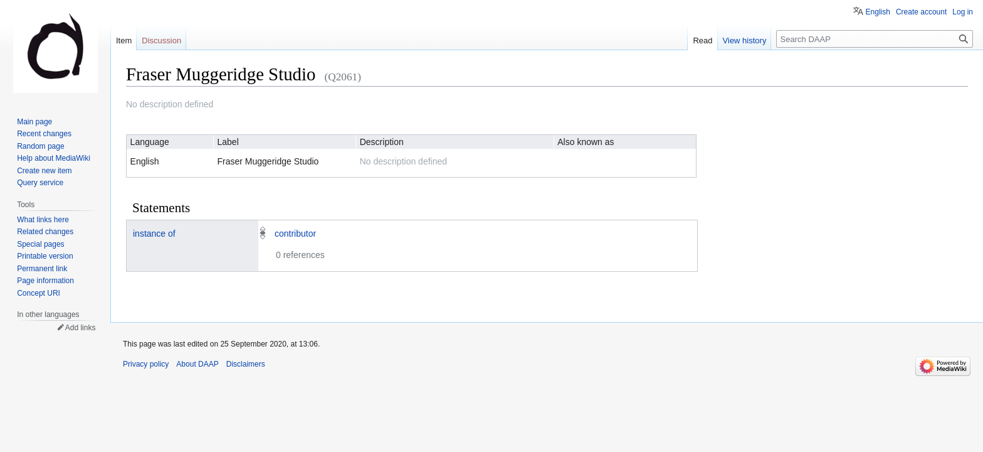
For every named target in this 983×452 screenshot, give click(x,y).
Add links (80, 327)
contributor (295, 234)
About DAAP (197, 364)
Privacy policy (146, 364)
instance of (154, 234)
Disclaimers (245, 364)
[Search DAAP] (874, 39)
